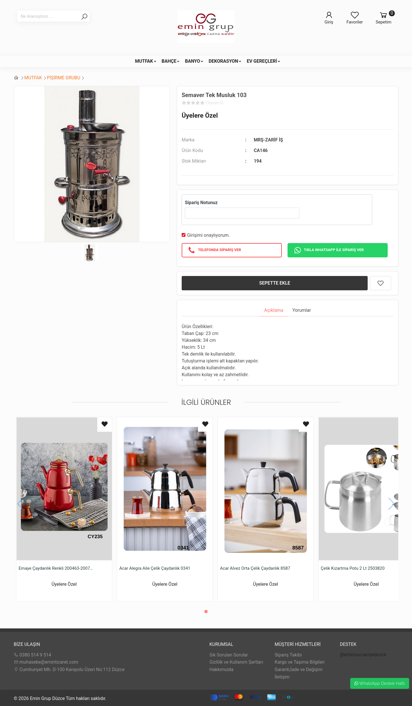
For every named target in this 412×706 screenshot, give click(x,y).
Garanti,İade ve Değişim (298, 669)
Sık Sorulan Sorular (228, 655)
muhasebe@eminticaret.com (46, 662)
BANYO (192, 61)
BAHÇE (169, 61)
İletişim (282, 677)
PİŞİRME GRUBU (63, 77)
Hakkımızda (221, 669)
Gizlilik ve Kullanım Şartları (236, 662)
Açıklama (273, 310)
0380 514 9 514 (32, 655)
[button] (206, 611)
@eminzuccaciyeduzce (363, 654)
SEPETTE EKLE (274, 283)
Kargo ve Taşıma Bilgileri (299, 662)
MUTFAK (144, 61)
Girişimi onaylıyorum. (208, 235)
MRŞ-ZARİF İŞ (268, 140)
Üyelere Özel (200, 115)
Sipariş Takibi (288, 655)
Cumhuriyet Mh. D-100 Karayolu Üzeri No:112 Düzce (69, 669)
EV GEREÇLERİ (262, 61)
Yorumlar (301, 310)
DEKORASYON (223, 61)
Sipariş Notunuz (201, 202)
